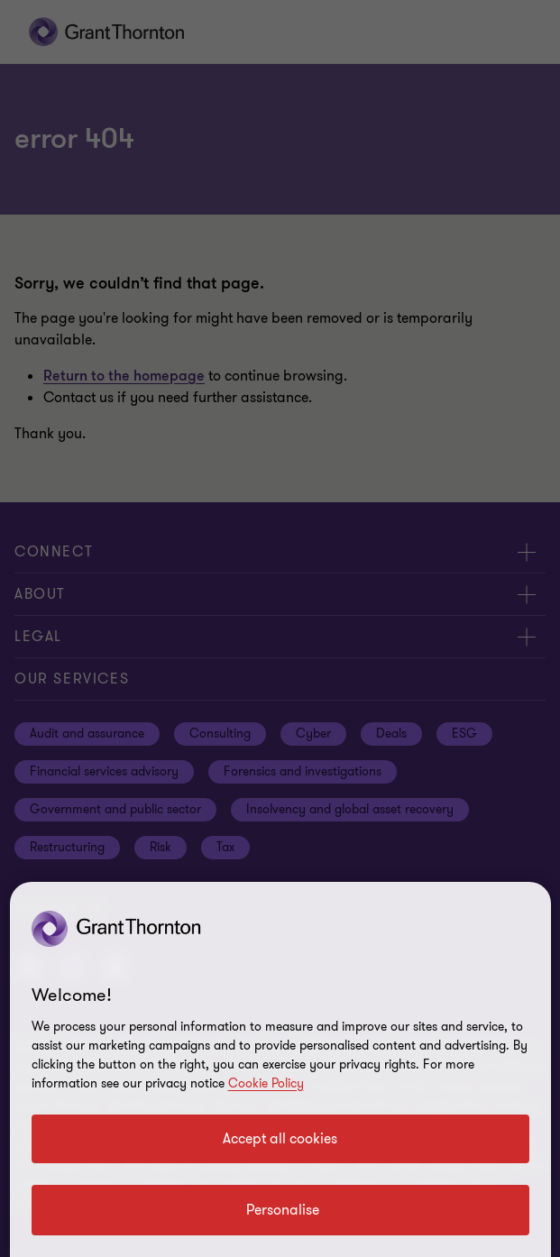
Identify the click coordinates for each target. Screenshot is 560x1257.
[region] (280, 1069)
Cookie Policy (266, 1083)
